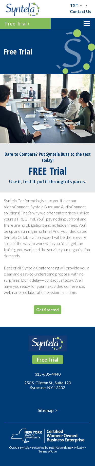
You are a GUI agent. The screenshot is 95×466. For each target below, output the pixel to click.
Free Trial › (17, 23)
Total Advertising (60, 447)
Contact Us (80, 11)
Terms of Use (48, 451)
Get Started (47, 309)
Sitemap (46, 410)
